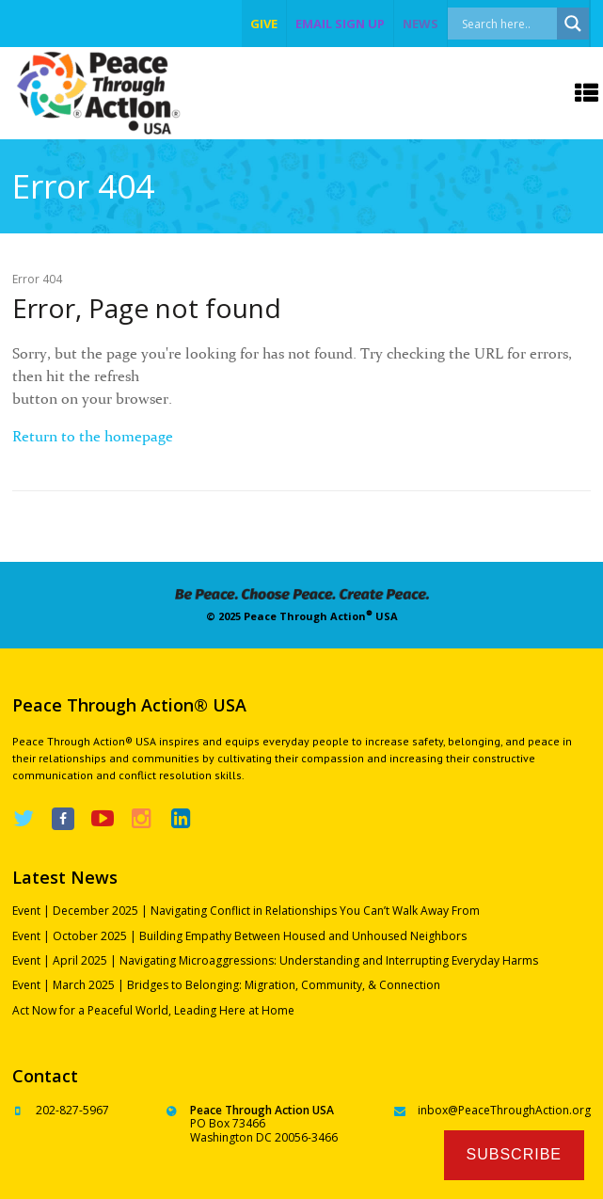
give (264, 23)
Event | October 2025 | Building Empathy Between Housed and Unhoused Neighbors (239, 936)
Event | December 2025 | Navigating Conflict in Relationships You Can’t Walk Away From (246, 911)
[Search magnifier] (573, 24)
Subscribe (514, 1154)
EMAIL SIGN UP (340, 23)
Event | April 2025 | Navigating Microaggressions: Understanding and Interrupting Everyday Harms (275, 960)
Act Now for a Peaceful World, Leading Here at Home (153, 1010)
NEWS (420, 23)
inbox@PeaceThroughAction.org (504, 1110)
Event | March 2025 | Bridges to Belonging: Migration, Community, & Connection (226, 985)
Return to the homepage (92, 435)
